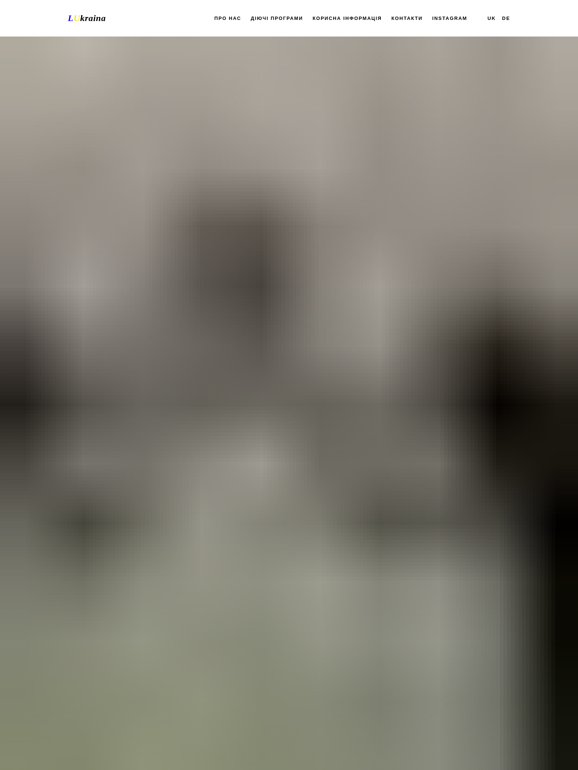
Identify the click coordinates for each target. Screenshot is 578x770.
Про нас (228, 18)
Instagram (449, 18)
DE (506, 18)
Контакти (407, 18)
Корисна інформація (347, 18)
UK (492, 18)
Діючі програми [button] (277, 18)
